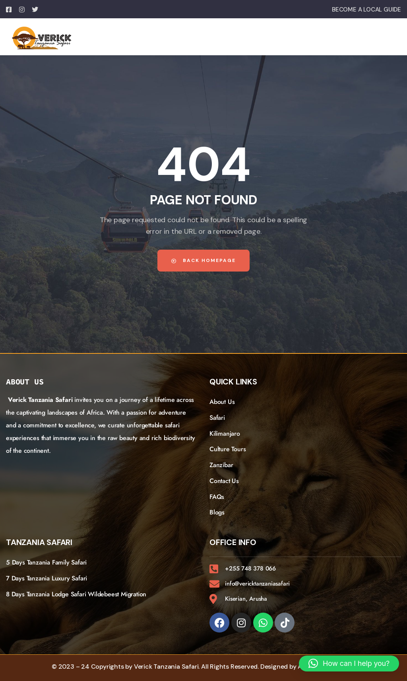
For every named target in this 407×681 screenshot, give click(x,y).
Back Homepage (203, 260)
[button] (349, 663)
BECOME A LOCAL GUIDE (366, 10)
